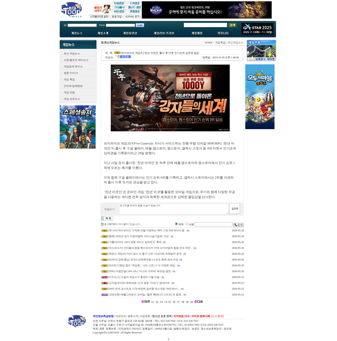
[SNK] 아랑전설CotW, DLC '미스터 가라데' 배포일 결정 (139, 271)
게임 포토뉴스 (72, 98)
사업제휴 (145, 316)
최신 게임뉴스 (72, 53)
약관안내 (120, 316)
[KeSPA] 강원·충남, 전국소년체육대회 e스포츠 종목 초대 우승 (143, 259)
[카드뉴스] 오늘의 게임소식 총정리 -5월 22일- (134, 277)
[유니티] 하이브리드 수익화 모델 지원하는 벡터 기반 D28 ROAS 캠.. (147, 230)
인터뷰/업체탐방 (73, 85)
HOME (208, 42)
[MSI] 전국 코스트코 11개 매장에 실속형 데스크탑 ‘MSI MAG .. (144, 288)
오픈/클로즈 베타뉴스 (76, 60)
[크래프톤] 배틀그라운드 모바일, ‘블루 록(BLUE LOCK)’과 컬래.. (145, 294)
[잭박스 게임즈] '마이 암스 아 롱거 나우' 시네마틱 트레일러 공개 (145, 253)
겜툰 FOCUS (71, 73)
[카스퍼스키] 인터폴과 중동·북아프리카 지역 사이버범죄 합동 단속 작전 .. (150, 247)
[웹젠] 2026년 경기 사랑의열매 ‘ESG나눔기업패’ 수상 (139, 236)
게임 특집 (69, 79)
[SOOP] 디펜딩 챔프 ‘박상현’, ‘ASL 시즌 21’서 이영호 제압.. (142, 265)
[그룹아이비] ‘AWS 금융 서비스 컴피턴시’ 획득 (135, 242)
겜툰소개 (133, 316)
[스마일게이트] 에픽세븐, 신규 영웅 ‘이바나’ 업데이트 (139, 282)
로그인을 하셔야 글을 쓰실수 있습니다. (174, 208)
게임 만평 (69, 92)
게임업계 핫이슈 (73, 66)
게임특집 (220, 42)
